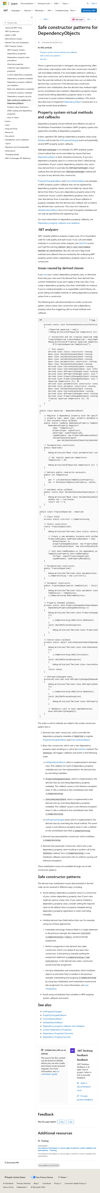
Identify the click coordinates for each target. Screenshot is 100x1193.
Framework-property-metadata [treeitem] (19, 92)
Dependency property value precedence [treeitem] (18, 59)
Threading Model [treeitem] (12, 154)
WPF (46, 19)
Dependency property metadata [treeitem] (20, 78)
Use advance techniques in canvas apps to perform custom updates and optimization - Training (67, 1149)
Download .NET (89, 10)
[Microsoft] (5, 3)
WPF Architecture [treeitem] (12, 31)
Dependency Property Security (56, 1037)
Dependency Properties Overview (58, 1033)
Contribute (46, 1183)
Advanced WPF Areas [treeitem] (13, 27)
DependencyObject (72, 101)
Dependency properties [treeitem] (16, 53)
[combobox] (18, 23)
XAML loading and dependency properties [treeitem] (19, 112)
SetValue (42, 140)
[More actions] (95, 19)
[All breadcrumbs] (40, 19)
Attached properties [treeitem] (15, 64)
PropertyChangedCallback (49, 181)
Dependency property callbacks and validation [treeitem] (19, 84)
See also (43, 59)
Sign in (94, 3)
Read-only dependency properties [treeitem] (20, 89)
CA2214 (82, 243)
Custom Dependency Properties (57, 1029)
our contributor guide (50, 1072)
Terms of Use (8, 1187)
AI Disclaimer (8, 1183)
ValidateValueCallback (48, 210)
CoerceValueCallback (75, 181)
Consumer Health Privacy (75, 1183)
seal (45, 274)
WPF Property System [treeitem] (16, 50)
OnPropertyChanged (69, 140)
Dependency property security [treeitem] (19, 96)
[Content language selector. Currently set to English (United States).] (15, 1177)
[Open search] (87, 3)
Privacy (57, 1183)
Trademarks (21, 1187)
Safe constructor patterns (50, 55)
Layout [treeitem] (8, 143)
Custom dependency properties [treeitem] (19, 74)
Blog (35, 1183)
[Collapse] (32, 17)
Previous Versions (24, 1183)
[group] (68, 520)
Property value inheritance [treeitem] (17, 107)
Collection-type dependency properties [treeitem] (18, 69)
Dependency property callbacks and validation (59, 223)
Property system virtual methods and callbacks (58, 52)
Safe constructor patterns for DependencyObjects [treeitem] (19, 102)
